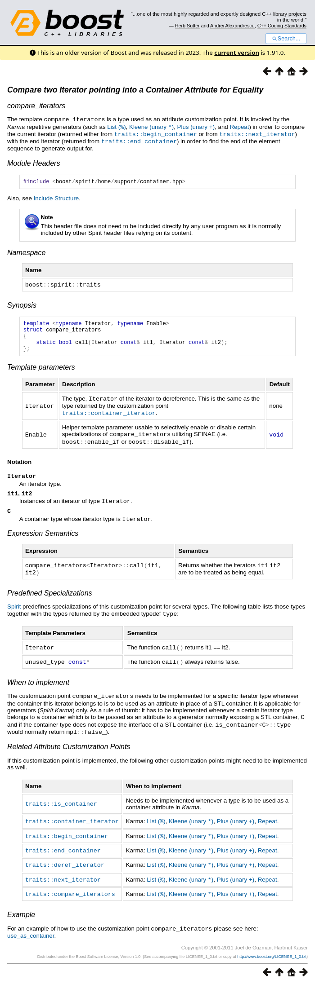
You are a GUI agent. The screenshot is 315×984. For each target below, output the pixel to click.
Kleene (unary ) (151, 126)
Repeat (239, 126)
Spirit (14, 611)
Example (21, 914)
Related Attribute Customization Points (68, 748)
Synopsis (21, 304)
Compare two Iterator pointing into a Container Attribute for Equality (135, 89)
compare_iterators (36, 106)
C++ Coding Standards (281, 25)
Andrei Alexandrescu (232, 25)
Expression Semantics (42, 539)
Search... (286, 38)
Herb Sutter (187, 25)
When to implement (38, 686)
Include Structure (56, 197)
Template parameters (41, 373)
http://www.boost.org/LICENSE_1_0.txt (271, 955)
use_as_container (30, 934)
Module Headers (33, 161)
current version (236, 53)
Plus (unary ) (196, 126)
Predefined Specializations (49, 598)
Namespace (26, 252)
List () (116, 126)
